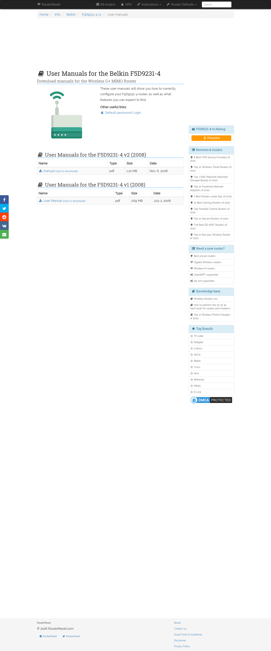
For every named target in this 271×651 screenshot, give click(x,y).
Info (57, 14)
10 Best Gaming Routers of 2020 (210, 202)
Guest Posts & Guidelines (188, 634)
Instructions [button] (149, 4)
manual (58, 171)
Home (44, 14)
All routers (105, 4)
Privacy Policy (182, 646)
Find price (211, 138)
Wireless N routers (202, 268)
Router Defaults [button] (181, 4)
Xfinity (195, 385)
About (177, 622)
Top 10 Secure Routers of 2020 (209, 218)
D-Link (195, 391)
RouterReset (48, 4)
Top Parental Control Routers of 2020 (210, 210)
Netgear (196, 342)
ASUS (195, 354)
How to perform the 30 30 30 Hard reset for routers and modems (210, 306)
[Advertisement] (110, 46)
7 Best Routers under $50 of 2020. (211, 196)
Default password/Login (120, 112)
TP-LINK (197, 336)
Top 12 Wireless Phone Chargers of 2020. (210, 316)
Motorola (197, 379)
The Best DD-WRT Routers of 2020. (208, 226)
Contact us (180, 628)
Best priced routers (203, 255)
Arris (194, 373)
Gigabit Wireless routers (205, 262)
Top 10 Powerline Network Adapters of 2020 (206, 188)
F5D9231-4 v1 (91, 14)
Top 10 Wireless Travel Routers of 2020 (211, 168)
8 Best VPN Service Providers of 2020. (210, 159)
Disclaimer (180, 640)
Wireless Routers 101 (204, 298)
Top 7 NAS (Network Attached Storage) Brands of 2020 (209, 178)
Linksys (196, 348)
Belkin (71, 14)
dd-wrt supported (202, 280)
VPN (126, 4)
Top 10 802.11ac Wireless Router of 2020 (210, 236)
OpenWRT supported (204, 274)
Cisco (195, 367)
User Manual (62, 201)
